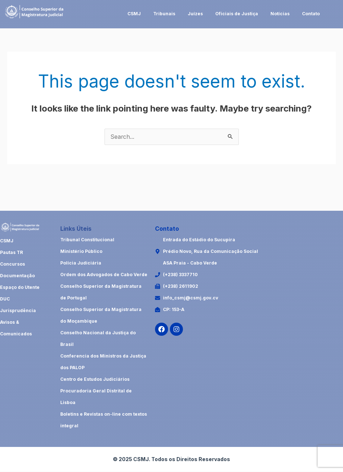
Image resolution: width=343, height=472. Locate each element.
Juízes (195, 13)
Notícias (280, 13)
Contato (311, 13)
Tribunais (164, 13)
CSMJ (134, 13)
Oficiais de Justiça (236, 13)
